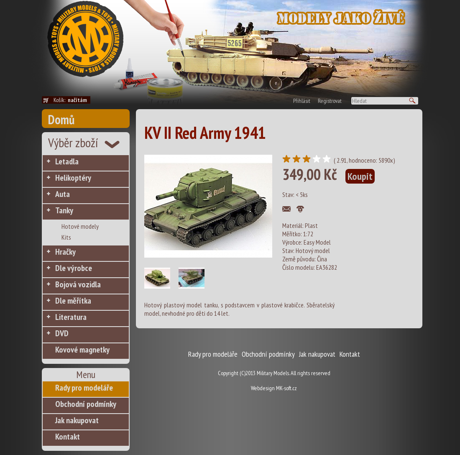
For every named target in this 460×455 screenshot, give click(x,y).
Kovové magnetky (82, 349)
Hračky (65, 251)
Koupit (360, 176)
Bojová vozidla (78, 284)
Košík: (72, 100)
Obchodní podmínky (85, 404)
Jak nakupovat (77, 420)
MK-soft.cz (286, 388)
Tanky (64, 210)
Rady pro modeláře (84, 387)
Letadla (67, 161)
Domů (61, 119)
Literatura (71, 317)
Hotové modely (80, 226)
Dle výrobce (73, 268)
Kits (66, 237)
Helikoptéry (73, 177)
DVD (62, 333)
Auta (62, 194)
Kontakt (67, 436)
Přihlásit (301, 101)
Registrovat (330, 101)
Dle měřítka (73, 300)
